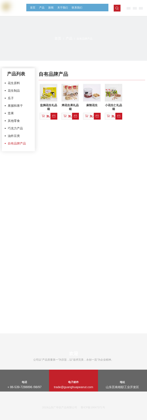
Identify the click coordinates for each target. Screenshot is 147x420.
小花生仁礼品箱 (113, 107)
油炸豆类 (14, 135)
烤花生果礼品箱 (70, 107)
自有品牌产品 (17, 143)
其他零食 (14, 120)
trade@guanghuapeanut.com (73, 387)
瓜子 (11, 98)
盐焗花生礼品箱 (48, 107)
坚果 (11, 113)
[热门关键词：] (117, 8)
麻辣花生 (92, 105)
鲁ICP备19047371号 (93, 407)
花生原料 (14, 83)
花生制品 (14, 90)
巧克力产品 (15, 128)
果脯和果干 (15, 105)
